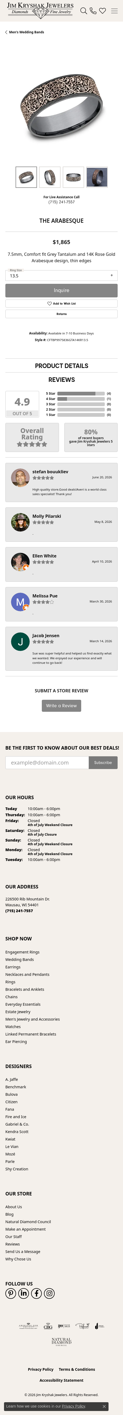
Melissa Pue (45, 596)
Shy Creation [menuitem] (16, 1168)
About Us (13, 1206)
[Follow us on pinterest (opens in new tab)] (10, 1293)
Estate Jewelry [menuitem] (17, 1011)
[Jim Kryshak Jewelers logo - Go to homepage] (40, 11)
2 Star (50, 409)
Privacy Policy (40, 1369)
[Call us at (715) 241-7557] (19, 910)
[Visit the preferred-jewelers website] (82, 1326)
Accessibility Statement (62, 1380)
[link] (93, 11)
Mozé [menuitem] (10, 1154)
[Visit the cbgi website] (48, 1326)
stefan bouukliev (50, 472)
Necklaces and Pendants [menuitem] (27, 974)
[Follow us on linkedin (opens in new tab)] (23, 1293)
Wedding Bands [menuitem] (19, 959)
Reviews (62, 379)
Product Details (61, 365)
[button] (83, 11)
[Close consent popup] (104, 1406)
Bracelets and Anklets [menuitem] (24, 989)
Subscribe (103, 762)
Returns (62, 314)
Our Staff (13, 1236)
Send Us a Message (22, 1251)
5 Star (50, 393)
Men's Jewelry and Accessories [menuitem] (32, 1019)
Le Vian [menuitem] (11, 1146)
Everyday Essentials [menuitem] (22, 1004)
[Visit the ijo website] (64, 1326)
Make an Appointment (25, 1229)
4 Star (50, 399)
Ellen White (44, 556)
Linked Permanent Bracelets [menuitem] (30, 1034)
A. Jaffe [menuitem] (11, 1079)
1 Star (50, 415)
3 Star (50, 404)
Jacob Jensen (45, 635)
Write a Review (61, 706)
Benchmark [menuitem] (15, 1086)
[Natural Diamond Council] (61, 1342)
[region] (61, 105)
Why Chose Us (18, 1259)
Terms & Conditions (77, 1369)
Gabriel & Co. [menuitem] (17, 1124)
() (109, 393)
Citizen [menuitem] (11, 1101)
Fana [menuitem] (9, 1109)
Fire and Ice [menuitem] (15, 1116)
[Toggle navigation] (114, 11)
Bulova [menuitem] (11, 1094)
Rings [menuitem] (10, 981)
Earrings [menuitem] (12, 966)
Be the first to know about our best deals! (61, 748)
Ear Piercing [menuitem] (16, 1041)
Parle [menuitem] (10, 1161)
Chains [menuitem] (11, 996)
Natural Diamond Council (28, 1221)
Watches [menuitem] (13, 1026)
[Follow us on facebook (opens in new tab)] (36, 1293)
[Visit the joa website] (100, 1326)
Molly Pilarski (46, 516)
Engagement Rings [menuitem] (22, 952)
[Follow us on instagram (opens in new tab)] (49, 1293)
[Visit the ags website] (28, 1326)
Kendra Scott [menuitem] (16, 1131)
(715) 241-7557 (62, 202)
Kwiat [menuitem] (10, 1139)
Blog (9, 1214)
